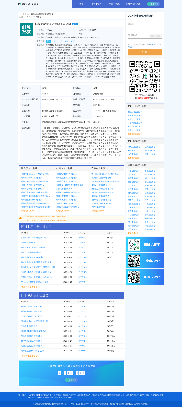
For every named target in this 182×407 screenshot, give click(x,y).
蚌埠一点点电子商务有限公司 (32, 185)
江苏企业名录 (150, 200)
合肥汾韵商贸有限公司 (100, 207)
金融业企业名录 (134, 119)
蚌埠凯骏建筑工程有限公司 (67, 178)
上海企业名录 (150, 147)
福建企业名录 (133, 150)
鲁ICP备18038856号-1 (60, 404)
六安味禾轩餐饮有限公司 (101, 203)
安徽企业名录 (150, 229)
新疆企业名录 (150, 222)
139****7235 (82, 247)
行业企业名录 (96, 4)
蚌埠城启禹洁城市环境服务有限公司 (35, 203)
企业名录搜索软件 (83, 404)
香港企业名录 (150, 171)
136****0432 (82, 277)
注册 (156, 4)
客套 (72, 404)
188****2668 (82, 341)
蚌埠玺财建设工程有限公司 (67, 174)
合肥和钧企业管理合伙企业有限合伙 (106, 181)
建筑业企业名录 (134, 126)
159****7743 (82, 238)
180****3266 (82, 326)
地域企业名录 (114, 4)
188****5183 (82, 336)
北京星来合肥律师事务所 (101, 178)
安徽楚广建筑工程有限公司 (67, 181)
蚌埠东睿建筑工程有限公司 (67, 200)
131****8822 (82, 262)
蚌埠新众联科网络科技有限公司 (68, 192)
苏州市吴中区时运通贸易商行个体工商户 (107, 174)
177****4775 (82, 243)
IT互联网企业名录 (135, 123)
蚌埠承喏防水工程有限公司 (32, 178)
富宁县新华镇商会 (28, 243)
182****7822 (82, 316)
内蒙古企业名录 (134, 204)
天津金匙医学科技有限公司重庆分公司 (36, 272)
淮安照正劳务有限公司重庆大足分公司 (36, 262)
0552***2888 (82, 351)
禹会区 (38, 17)
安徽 (21, 17)
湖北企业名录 (150, 150)
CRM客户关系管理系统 (100, 404)
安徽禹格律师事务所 (64, 189)
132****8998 (82, 267)
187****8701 (82, 252)
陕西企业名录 (133, 211)
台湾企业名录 (133, 185)
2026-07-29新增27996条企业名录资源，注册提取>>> (45, 217)
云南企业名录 (133, 207)
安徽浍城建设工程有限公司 (67, 203)
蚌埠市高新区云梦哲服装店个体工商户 (36, 207)
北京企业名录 (133, 189)
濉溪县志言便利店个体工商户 (103, 189)
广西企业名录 (150, 204)
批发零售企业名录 (135, 115)
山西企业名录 (150, 193)
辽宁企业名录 (133, 229)
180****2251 (58, 41)
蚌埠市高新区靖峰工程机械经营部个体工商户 (39, 192)
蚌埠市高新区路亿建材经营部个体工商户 (37, 196)
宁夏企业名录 (133, 171)
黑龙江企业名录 (134, 147)
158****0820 (70, 41)
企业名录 (22, 14)
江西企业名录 (133, 196)
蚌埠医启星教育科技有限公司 (67, 207)
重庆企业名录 (133, 178)
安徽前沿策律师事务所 (100, 196)
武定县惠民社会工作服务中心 (32, 257)
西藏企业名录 (133, 193)
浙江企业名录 (150, 182)
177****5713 (82, 272)
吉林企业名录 (133, 218)
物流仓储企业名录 (135, 112)
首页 (81, 4)
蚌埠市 (29, 17)
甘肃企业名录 (150, 196)
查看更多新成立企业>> (31, 287)
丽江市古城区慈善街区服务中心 (33, 247)
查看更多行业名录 (135, 134)
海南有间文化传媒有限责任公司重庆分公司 (38, 267)
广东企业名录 (133, 215)
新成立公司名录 (133, 4)
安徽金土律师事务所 (99, 185)
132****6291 (82, 306)
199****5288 (82, 321)
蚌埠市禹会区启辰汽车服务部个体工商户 (37, 181)
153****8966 (82, 282)
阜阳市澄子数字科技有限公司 (103, 192)
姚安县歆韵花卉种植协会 (31, 252)
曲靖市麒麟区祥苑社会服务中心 (33, 238)
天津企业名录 (133, 226)
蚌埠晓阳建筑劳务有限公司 (32, 200)
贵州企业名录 (150, 215)
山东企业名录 (133, 154)
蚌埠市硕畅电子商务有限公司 (32, 189)
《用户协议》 (152, 45)
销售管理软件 (120, 404)
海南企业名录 (150, 218)
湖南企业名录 (150, 226)
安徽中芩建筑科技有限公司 (67, 196)
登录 (151, 4)
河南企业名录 (150, 154)
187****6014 (82, 257)
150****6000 (82, 331)
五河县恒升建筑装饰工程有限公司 (69, 185)
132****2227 (82, 311)
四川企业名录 (133, 174)
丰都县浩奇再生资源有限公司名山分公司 (37, 277)
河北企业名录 (150, 174)
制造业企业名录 (134, 130)
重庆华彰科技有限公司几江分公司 (34, 282)
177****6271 (82, 346)
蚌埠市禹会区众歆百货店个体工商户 (35, 174)
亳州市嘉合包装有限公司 (101, 200)
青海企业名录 (150, 185)
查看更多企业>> (27, 211)
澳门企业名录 (133, 222)
